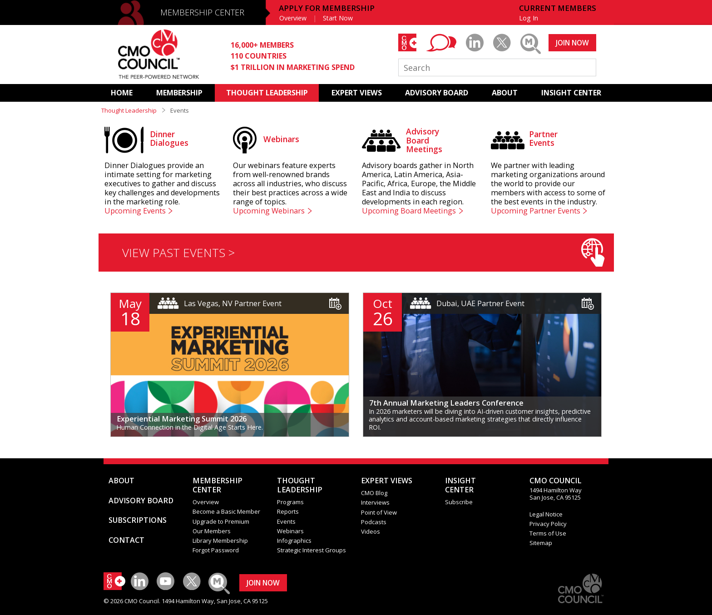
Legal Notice (546, 514)
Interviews (375, 502)
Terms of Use (547, 533)
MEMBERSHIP (179, 93)
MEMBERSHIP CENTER (202, 12)
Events (286, 521)
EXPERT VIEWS (356, 93)
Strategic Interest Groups (311, 550)
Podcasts (373, 522)
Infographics (294, 540)
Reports (288, 511)
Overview (293, 18)
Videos (370, 531)
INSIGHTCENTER (460, 485)
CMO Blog (374, 493)
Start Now (338, 18)
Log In (528, 18)
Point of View (379, 512)
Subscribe (459, 502)
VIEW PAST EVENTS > (363, 252)
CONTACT (126, 540)
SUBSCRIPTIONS (138, 520)
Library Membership (220, 540)
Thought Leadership (129, 110)
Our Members (212, 531)
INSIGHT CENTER (571, 93)
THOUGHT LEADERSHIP (267, 93)
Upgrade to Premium (221, 521)
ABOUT (505, 93)
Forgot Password (216, 550)
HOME (122, 93)
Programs (290, 502)
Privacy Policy (548, 524)
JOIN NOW (572, 43)
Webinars (290, 531)
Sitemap (540, 543)
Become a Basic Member (226, 511)
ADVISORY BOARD (436, 93)
